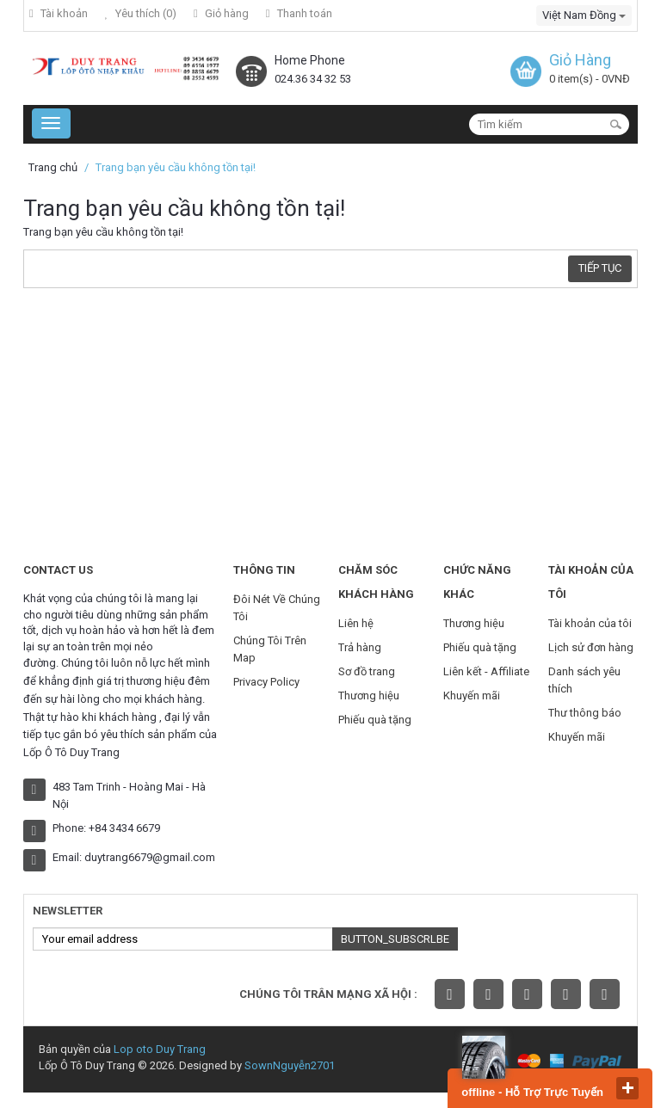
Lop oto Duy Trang (160, 1049)
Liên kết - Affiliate (486, 671)
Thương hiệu (368, 695)
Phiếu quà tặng (374, 719)
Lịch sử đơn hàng (590, 647)
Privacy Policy (266, 681)
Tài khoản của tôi (590, 623)
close (627, 1088)
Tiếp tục (599, 268)
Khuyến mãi (471, 695)
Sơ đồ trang (366, 671)
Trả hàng (359, 647)
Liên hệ (356, 623)
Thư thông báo (584, 712)
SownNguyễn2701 (289, 1065)
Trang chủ (52, 167)
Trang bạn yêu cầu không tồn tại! (176, 167)
